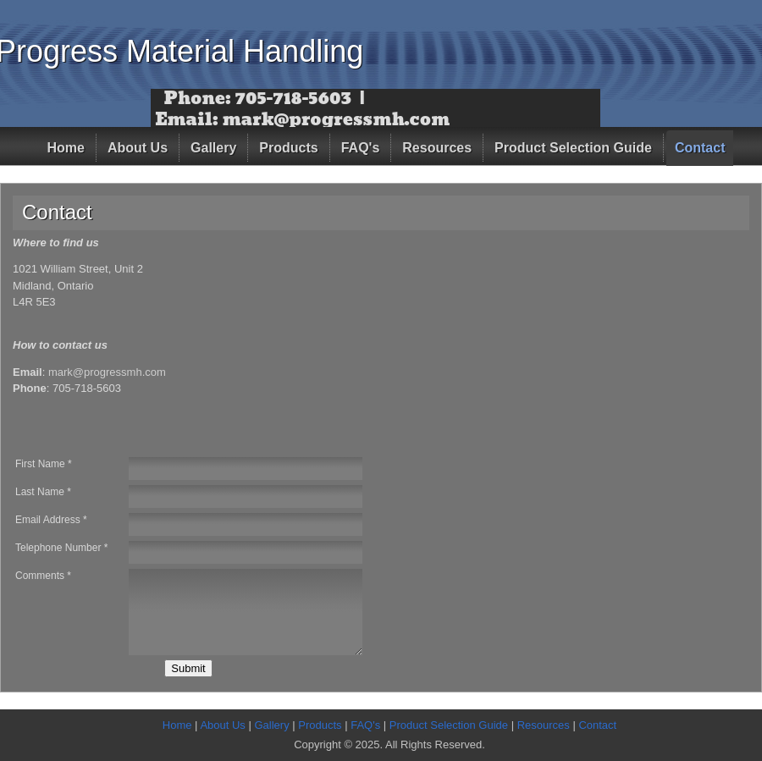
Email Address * (51, 520)
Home (66, 148)
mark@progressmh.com (107, 372)
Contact (700, 148)
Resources (437, 148)
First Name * (43, 464)
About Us (138, 148)
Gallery (213, 148)
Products (288, 148)
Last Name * (43, 492)
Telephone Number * (61, 548)
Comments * (43, 576)
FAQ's (360, 148)
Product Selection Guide (573, 148)
